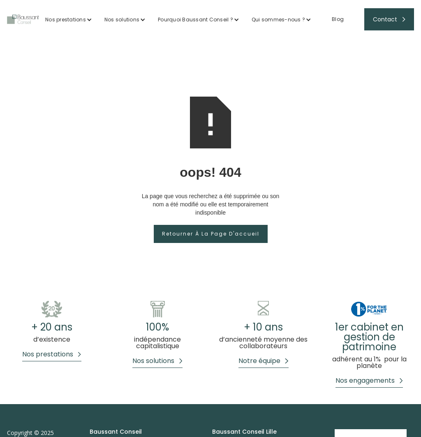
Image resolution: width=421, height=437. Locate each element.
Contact (385, 19)
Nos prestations (65, 19)
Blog (338, 19)
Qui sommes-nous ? (278, 19)
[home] (23, 19)
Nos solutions (121, 19)
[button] (68, 19)
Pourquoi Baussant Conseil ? (195, 19)
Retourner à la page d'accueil (210, 233)
